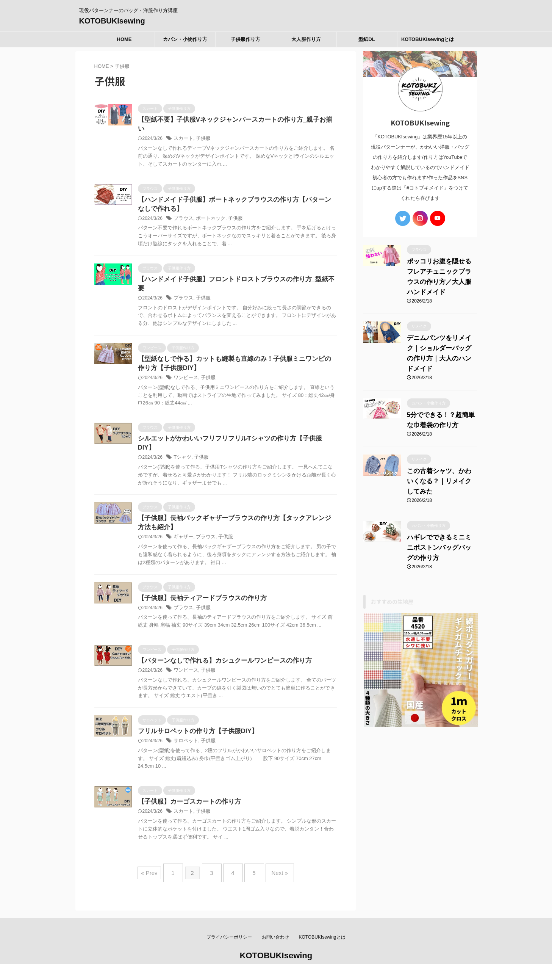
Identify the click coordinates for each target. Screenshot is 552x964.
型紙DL (366, 39)
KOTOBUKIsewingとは (427, 39)
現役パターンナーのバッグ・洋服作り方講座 (276, 943)
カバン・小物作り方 (185, 39)
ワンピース (185, 363)
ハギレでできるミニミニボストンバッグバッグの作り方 (440, 543)
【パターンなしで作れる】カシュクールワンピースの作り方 (220, 640)
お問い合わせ (275, 912)
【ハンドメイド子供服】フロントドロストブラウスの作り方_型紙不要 (233, 272)
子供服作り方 (245, 39)
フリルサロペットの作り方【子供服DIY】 (194, 711)
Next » (272, 851)
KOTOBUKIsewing (112, 21)
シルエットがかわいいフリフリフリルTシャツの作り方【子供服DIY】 (232, 425)
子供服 (201, 130)
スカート (183, 130)
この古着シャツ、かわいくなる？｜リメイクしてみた (440, 477)
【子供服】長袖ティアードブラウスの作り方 (198, 577)
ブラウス (183, 211)
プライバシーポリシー (229, 912)
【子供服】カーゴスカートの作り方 (186, 782)
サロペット (185, 721)
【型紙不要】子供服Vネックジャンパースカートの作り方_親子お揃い (232, 120)
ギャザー (183, 515)
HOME (124, 39)
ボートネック (208, 211)
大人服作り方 (306, 39)
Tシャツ (182, 434)
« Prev (158, 851)
